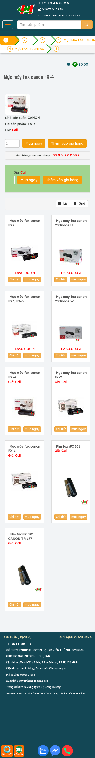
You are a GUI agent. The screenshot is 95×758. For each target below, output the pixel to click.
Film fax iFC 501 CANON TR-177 (21, 538)
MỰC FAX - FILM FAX (29, 49)
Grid (79, 203)
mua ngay (32, 279)
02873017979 (52, 9)
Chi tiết (14, 279)
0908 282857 (69, 15)
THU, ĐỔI (7, 751)
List (63, 203)
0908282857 (27, 668)
